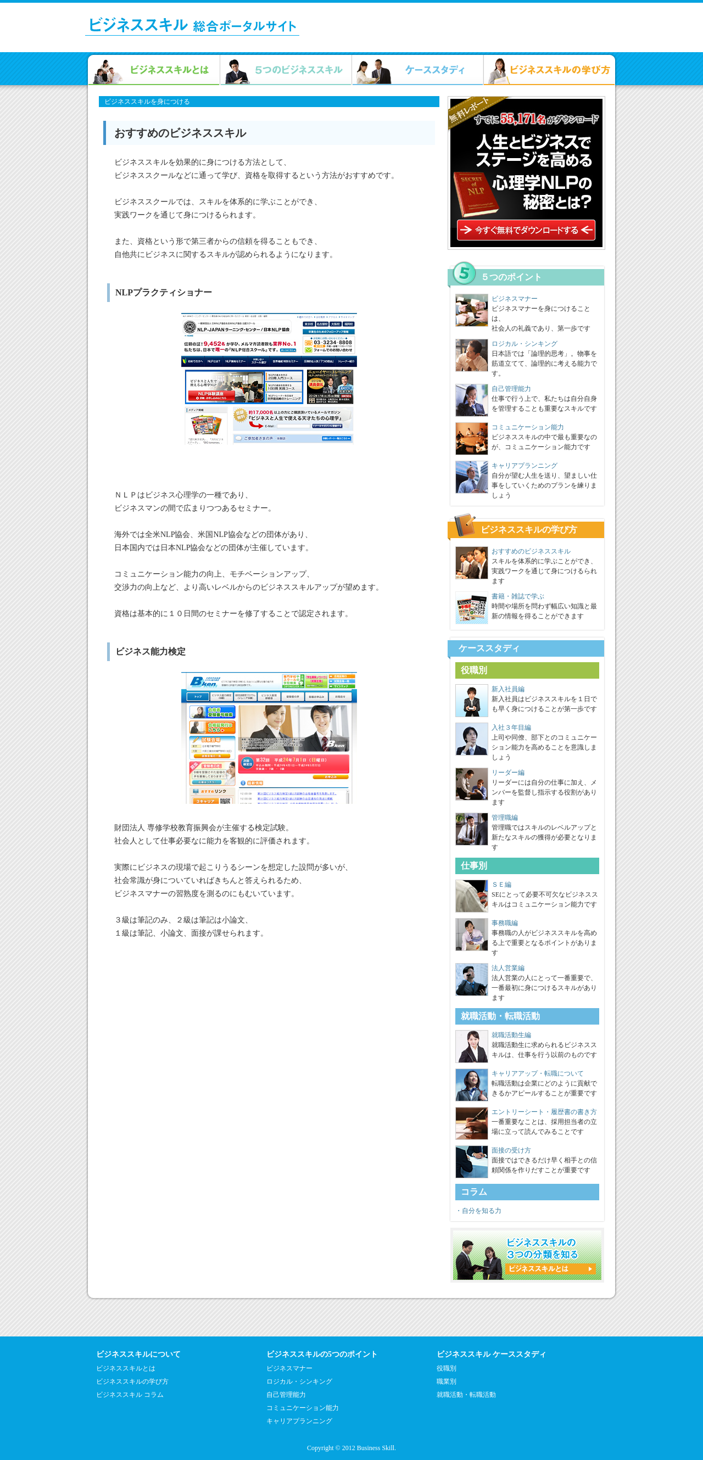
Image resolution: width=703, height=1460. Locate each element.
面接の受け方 (511, 1150)
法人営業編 (508, 968)
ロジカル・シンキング (524, 344)
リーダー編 (508, 772)
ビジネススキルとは (125, 1368)
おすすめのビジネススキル (531, 551)
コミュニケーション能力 (528, 427)
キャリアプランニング (524, 465)
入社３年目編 (511, 727)
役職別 (446, 1368)
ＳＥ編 (501, 884)
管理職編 (505, 817)
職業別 (446, 1381)
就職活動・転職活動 (466, 1395)
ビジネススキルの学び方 (132, 1381)
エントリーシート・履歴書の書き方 (544, 1112)
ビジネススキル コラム (130, 1395)
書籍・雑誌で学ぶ (518, 596)
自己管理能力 (511, 389)
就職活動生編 (511, 1035)
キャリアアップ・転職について (538, 1073)
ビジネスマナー (515, 299)
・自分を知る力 (478, 1211)
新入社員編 (508, 689)
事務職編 (505, 923)
